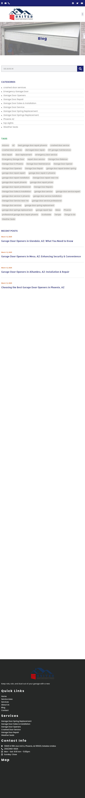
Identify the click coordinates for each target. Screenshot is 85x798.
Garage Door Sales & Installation (19, 103)
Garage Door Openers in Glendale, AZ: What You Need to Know (37, 240)
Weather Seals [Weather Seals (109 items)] (8, 219)
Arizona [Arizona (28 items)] (5, 145)
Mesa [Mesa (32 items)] (58, 210)
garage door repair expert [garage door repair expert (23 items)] (13, 173)
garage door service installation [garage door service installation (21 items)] (47, 196)
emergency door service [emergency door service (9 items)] (46, 154)
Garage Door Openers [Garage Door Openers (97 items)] (12, 168)
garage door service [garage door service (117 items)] (43, 191)
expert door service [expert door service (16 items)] (36, 159)
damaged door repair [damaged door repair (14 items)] (35, 150)
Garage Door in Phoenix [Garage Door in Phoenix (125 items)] (12, 164)
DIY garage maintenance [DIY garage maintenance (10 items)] (59, 150)
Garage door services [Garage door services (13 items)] (11, 205)
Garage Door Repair (13, 99)
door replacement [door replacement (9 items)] (24, 154)
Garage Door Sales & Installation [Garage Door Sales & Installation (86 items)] (16, 191)
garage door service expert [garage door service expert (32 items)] (68, 191)
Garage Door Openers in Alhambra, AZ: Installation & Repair (35, 271)
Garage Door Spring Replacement (20, 111)
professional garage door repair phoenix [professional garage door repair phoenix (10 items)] (20, 214)
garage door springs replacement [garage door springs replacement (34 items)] (17, 210)
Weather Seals (10, 127)
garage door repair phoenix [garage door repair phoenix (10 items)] (14, 182)
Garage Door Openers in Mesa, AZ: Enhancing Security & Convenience (41, 256)
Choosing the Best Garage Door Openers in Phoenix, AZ (32, 287)
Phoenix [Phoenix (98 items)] (67, 210)
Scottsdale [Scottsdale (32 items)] (46, 214)
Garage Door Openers (14, 95)
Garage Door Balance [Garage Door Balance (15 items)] (57, 159)
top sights (8, 123)
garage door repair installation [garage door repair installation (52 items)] (15, 177)
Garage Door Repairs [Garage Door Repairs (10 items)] (43, 187)
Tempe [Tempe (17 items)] (58, 214)
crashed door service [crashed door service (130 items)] (59, 145)
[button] (82, 14)
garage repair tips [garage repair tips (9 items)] (44, 210)
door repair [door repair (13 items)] (7, 154)
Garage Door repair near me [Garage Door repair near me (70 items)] (45, 177)
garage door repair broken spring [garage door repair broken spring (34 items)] (61, 168)
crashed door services (14, 87)
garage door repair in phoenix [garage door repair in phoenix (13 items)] (42, 173)
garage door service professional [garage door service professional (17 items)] (46, 200)
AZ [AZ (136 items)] (13, 145)
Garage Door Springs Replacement (21, 115)
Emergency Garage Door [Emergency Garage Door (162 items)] (13, 159)
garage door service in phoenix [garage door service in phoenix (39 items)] (16, 196)
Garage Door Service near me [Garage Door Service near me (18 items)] (15, 200)
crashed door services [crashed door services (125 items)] (12, 150)
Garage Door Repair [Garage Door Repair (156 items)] (34, 168)
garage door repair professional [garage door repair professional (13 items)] (16, 187)
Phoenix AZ (8, 119)
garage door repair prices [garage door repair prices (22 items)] (41, 182)
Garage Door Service (13, 107)
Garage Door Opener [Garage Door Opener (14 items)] (63, 164)
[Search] (80, 69)
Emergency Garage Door (15, 91)
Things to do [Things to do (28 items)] (69, 214)
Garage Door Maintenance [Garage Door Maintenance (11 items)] (38, 164)
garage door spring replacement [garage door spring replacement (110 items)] (39, 205)
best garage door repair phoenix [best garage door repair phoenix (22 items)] (32, 145)
